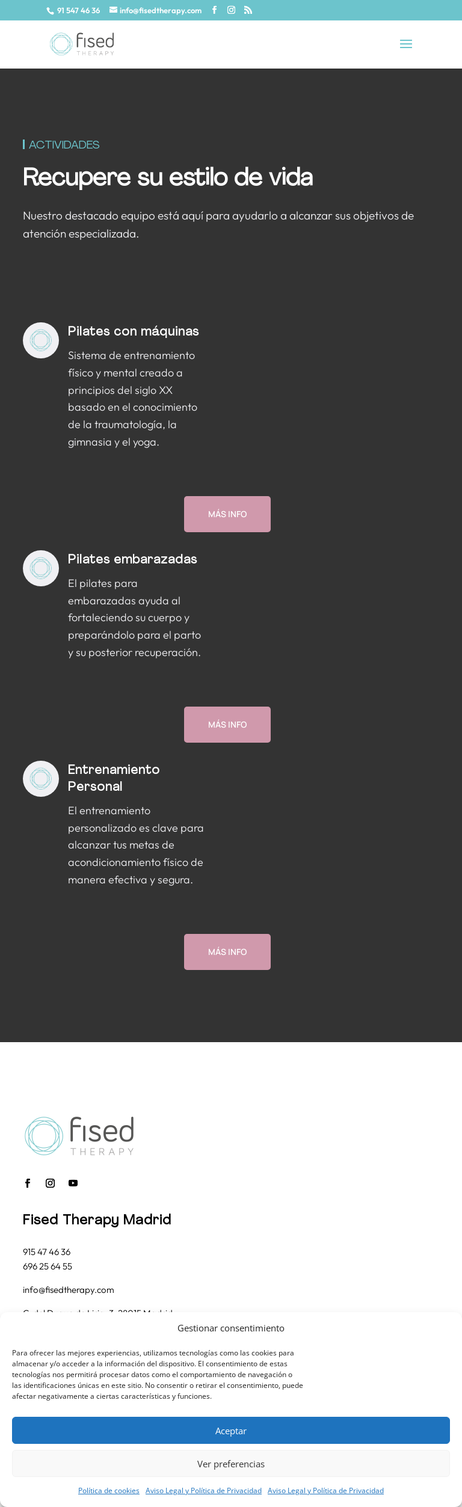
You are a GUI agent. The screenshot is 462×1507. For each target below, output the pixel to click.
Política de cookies (109, 1490)
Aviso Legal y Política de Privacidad (204, 1490)
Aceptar (231, 1431)
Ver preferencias (231, 1464)
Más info (227, 514)
